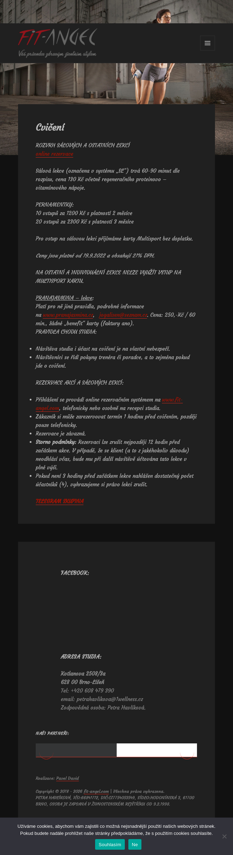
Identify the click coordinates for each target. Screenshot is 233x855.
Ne (135, 844)
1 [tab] (76, 782)
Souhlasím (110, 844)
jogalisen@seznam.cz (123, 314)
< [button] (46, 768)
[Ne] (224, 836)
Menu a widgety (207, 50)
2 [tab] (157, 782)
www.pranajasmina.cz (68, 314)
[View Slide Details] (73, 759)
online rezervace (54, 153)
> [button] (187, 768)
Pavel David (67, 810)
